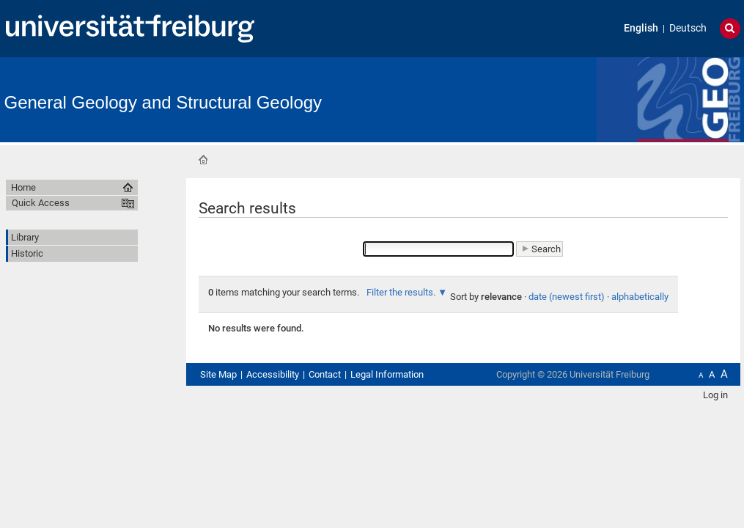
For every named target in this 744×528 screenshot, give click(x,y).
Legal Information (387, 374)
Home (203, 160)
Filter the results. (402, 292)
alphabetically (640, 296)
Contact (325, 374)
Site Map (218, 374)
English (641, 28)
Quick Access (41, 202)
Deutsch (688, 28)
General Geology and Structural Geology (163, 102)
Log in (715, 394)
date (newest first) (566, 296)
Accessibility (272, 374)
